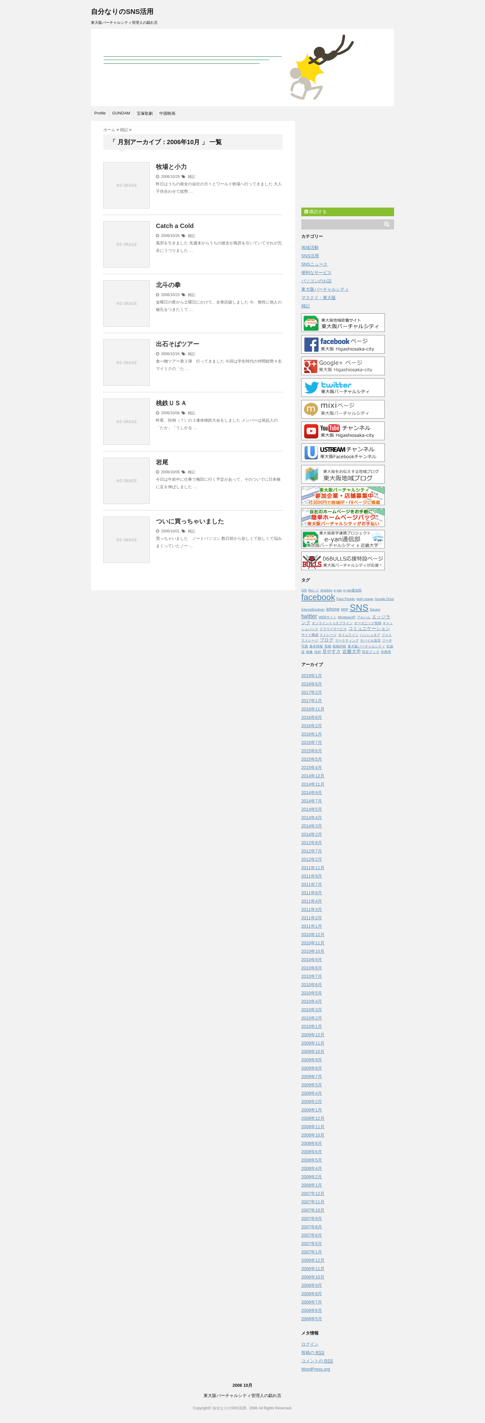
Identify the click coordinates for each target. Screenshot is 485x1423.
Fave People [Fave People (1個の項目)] (346, 599)
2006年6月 (311, 1310)
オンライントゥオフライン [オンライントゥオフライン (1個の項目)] (332, 623)
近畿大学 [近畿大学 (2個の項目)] (351, 651)
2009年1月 (311, 1109)
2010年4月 (311, 1001)
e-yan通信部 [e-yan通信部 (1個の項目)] (352, 590)
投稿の (312, 1352)
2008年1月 (311, 1185)
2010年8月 (311, 967)
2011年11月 (312, 867)
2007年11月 (312, 1201)
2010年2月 (311, 1018)
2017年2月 (311, 692)
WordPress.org (315, 1369)
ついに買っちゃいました (190, 521)
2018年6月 (311, 683)
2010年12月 (312, 934)
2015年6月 (311, 750)
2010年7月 (311, 976)
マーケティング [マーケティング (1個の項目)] (347, 640)
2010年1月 (311, 1026)
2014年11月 (312, 784)
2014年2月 (311, 834)
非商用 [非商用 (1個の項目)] (386, 652)
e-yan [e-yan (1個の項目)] (338, 590)
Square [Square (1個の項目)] (375, 609)
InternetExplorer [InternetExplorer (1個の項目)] (313, 609)
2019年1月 (311, 675)
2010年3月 (311, 1009)
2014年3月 (311, 825)
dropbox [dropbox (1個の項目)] (326, 590)
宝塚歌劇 (145, 113)
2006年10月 (312, 1277)
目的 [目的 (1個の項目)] (317, 652)
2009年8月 (311, 1068)
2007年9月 (311, 1218)
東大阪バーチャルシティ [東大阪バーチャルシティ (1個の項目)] (366, 646)
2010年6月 (311, 984)
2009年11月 (312, 1043)
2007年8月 (311, 1226)
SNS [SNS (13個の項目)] (359, 607)
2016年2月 (311, 725)
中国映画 (167, 113)
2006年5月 (311, 1318)
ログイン (310, 1344)
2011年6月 (311, 892)
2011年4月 (311, 901)
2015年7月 (311, 742)
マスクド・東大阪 (318, 297)
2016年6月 (311, 717)
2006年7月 (311, 1302)
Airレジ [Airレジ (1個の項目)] (313, 590)
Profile (100, 113)
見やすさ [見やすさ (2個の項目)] (331, 651)
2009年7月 (311, 1076)
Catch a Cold (175, 225)
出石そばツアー (177, 344)
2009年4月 (311, 1093)
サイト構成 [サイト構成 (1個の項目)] (309, 635)
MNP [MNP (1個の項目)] (345, 609)
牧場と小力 (171, 166)
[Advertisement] (347, 165)
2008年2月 (311, 1176)
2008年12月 (312, 1118)
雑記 (191, 176)
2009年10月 (312, 1051)
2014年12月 (312, 775)
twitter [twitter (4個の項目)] (309, 616)
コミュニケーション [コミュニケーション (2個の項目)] (369, 628)
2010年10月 (312, 951)
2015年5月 (311, 759)
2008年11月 (312, 1126)
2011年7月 (311, 884)
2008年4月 (311, 1168)
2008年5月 (311, 1160)
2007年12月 (312, 1193)
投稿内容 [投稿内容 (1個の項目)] (339, 646)
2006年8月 (311, 1293)
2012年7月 (311, 851)
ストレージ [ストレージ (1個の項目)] (328, 635)
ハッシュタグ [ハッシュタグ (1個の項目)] (370, 635)
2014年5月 (311, 809)
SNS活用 (310, 255)
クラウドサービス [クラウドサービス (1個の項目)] (333, 629)
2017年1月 (311, 700)
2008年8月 (311, 1143)
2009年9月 (311, 1059)
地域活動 (310, 247)
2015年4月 (311, 767)
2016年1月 (311, 734)
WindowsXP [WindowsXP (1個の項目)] (346, 617)
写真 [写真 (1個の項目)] (304, 646)
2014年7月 (311, 800)
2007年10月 (312, 1210)
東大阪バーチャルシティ (325, 289)
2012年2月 (311, 859)
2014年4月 (311, 817)
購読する (315, 211)
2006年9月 (311, 1285)
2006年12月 (312, 1260)
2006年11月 (312, 1268)
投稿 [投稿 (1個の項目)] (327, 646)
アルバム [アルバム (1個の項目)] (364, 617)
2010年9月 (311, 959)
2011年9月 (311, 876)
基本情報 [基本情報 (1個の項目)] (316, 646)
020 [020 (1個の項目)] (304, 590)
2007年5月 (311, 1243)
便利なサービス (316, 272)
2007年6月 (311, 1235)
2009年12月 (312, 1034)
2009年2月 (311, 1101)
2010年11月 (312, 942)
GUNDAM (121, 113)
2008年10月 (312, 1135)
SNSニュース (314, 264)
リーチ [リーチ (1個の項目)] (387, 640)
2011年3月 (311, 909)
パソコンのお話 (316, 280)
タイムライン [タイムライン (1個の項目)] (348, 635)
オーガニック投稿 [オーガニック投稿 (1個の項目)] (367, 623)
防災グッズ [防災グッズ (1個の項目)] (370, 652)
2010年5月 (311, 993)
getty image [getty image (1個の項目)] (364, 599)
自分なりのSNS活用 (122, 11)
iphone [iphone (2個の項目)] (333, 609)
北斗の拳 (168, 285)
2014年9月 (311, 792)
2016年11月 (312, 709)
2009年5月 (311, 1084)
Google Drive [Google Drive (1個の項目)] (384, 599)
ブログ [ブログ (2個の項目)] (326, 640)
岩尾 (162, 462)
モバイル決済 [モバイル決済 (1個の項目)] (370, 640)
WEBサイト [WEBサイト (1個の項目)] (327, 617)
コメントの (317, 1361)
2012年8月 (311, 842)
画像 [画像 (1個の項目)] (309, 652)
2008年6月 (311, 1151)
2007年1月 (311, 1251)
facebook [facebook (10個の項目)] (318, 597)
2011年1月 (311, 926)
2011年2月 (311, 917)
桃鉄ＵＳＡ (171, 403)
